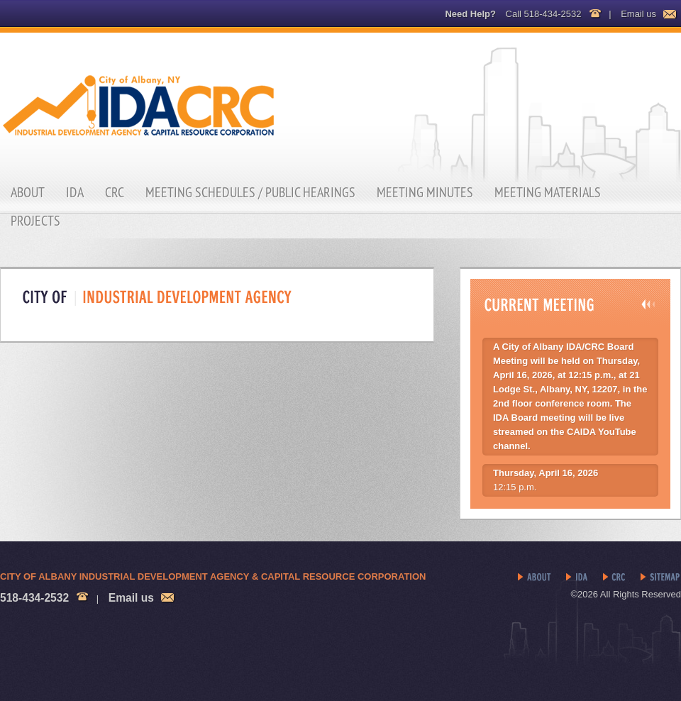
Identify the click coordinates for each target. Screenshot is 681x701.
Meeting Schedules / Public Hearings (250, 192)
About (28, 192)
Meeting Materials (547, 192)
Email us (638, 14)
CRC (114, 192)
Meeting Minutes (425, 192)
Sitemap (661, 577)
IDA (75, 192)
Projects (35, 220)
